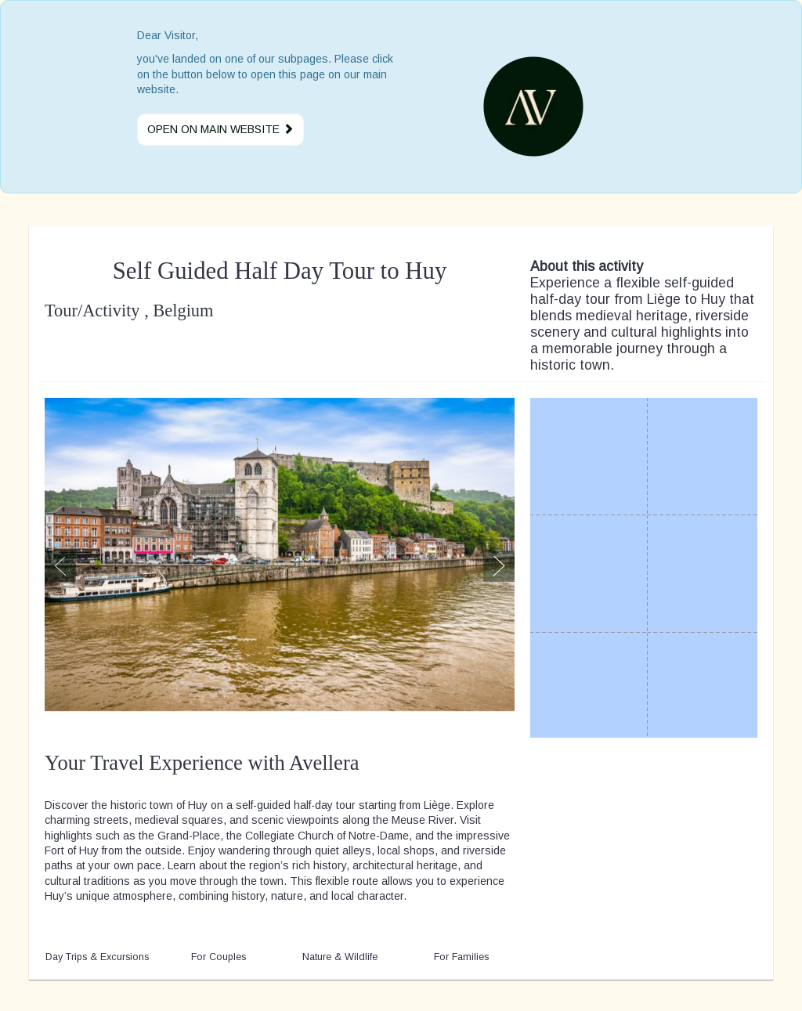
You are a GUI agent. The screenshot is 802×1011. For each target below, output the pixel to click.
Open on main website (220, 129)
